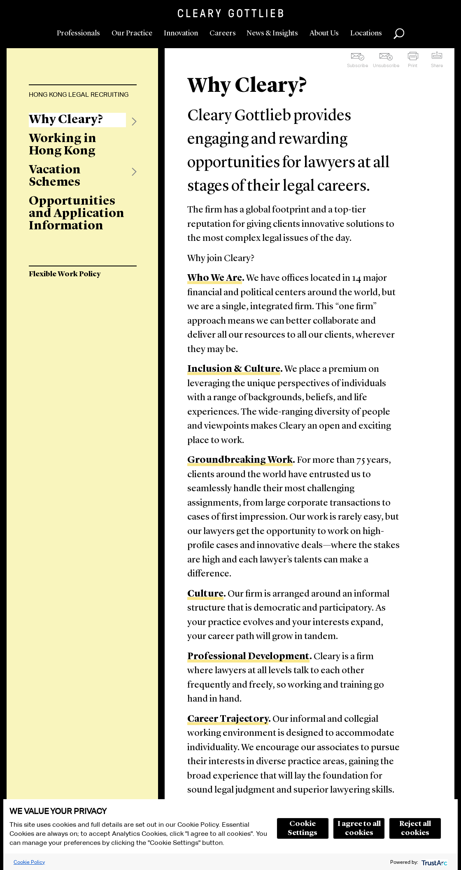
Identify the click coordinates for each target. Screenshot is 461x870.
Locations (366, 33)
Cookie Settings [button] (302, 828)
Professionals (78, 33)
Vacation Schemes (55, 176)
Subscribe (357, 65)
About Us (324, 33)
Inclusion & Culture (233, 369)
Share (437, 65)
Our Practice (132, 33)
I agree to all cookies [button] (359, 828)
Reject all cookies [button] (415, 828)
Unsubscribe (386, 65)
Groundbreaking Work (240, 460)
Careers (223, 33)
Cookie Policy (29, 862)
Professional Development (248, 657)
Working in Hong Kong (62, 145)
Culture (205, 594)
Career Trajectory (227, 719)
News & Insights (272, 33)
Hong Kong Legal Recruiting (78, 94)
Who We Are (214, 278)
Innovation (181, 33)
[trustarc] (433, 862)
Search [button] (398, 33)
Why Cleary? (66, 120)
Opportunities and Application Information (76, 213)
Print (412, 65)
